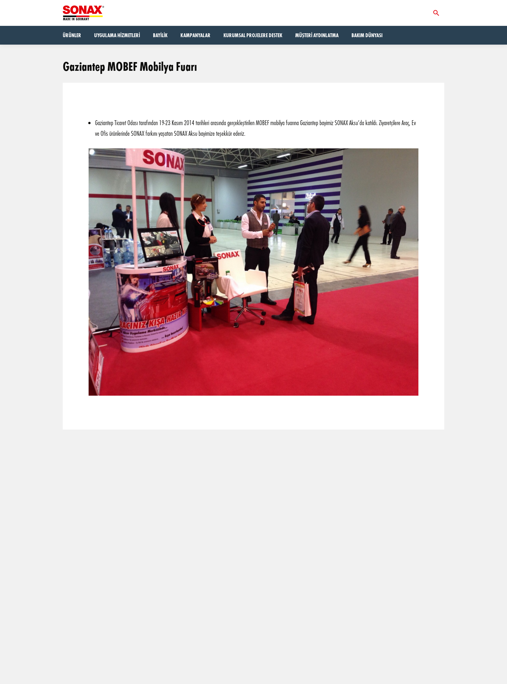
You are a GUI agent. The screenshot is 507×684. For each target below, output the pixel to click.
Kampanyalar (195, 35)
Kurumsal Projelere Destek (252, 35)
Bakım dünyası (367, 35)
